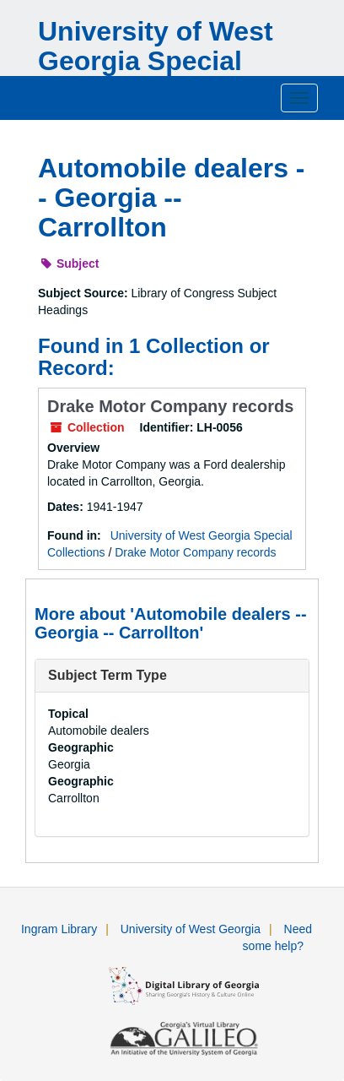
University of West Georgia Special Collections (155, 61)
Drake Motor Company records (170, 406)
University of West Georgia (191, 929)
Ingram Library (59, 929)
